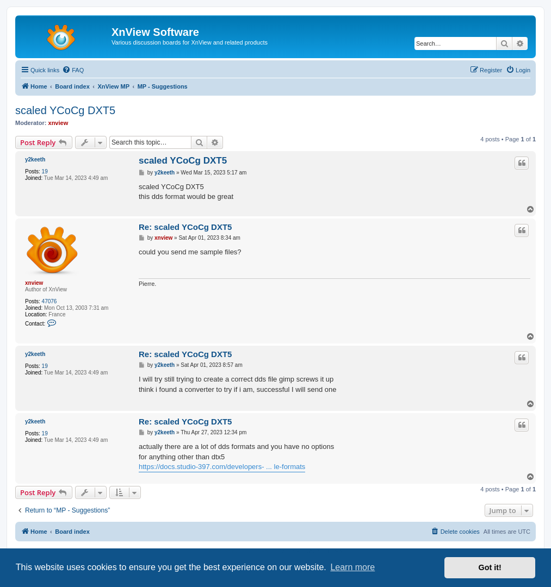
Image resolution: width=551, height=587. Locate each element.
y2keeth (35, 160)
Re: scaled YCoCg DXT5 (185, 227)
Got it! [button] (490, 567)
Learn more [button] (352, 567)
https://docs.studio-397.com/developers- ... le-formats (222, 467)
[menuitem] (73, 70)
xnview (58, 123)
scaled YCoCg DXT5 (65, 110)
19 (45, 171)
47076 (49, 301)
